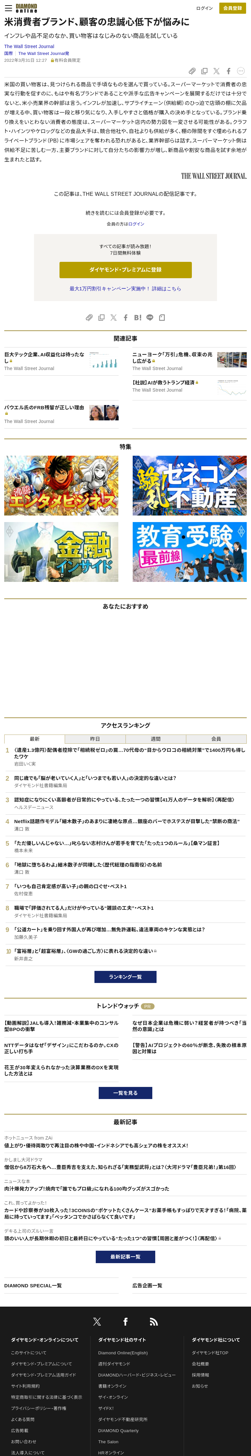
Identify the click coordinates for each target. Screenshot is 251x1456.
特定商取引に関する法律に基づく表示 (46, 1397)
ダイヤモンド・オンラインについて (44, 1340)
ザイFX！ (106, 1408)
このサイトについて (29, 1352)
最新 (35, 739)
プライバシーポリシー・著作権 (39, 1408)
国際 (8, 53)
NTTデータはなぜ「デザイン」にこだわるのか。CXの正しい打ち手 (61, 1048)
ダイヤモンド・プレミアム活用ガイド (43, 1375)
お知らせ (200, 1386)
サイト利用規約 (25, 1386)
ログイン (204, 8)
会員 (216, 739)
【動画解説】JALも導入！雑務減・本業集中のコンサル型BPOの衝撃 (61, 1026)
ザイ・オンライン (113, 1397)
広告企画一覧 (147, 1285)
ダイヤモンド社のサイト (122, 1340)
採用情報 (200, 1375)
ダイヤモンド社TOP (210, 1352)
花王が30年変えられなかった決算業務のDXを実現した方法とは (61, 1071)
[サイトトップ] (24, 8)
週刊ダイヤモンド (114, 1364)
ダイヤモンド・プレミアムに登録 (125, 270)
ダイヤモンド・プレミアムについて (41, 1364)
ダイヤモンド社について (216, 1340)
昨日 (95, 739)
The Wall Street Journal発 (43, 53)
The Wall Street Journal (29, 46)
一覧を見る (125, 1093)
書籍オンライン (112, 1386)
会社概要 (200, 1364)
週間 (156, 739)
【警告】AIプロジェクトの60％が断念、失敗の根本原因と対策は (189, 1048)
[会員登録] (232, 8)
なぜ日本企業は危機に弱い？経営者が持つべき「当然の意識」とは (189, 1026)
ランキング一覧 (125, 977)
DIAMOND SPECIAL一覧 (33, 1285)
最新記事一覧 (125, 1257)
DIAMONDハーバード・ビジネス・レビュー (137, 1375)
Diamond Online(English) (123, 1352)
